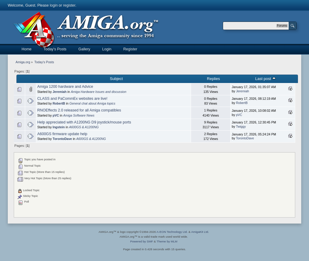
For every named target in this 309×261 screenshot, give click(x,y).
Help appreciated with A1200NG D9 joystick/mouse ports (84, 122)
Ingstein (59, 127)
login (53, 5)
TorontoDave (62, 139)
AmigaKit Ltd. (200, 231)
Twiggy (241, 126)
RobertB (59, 103)
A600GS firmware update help (62, 134)
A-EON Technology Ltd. (172, 231)
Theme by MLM (167, 241)
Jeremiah (60, 91)
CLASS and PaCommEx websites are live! (72, 98)
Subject (116, 78)
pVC (56, 115)
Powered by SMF (141, 241)
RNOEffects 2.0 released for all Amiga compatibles (79, 110)
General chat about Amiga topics (92, 103)
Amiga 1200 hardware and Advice (65, 87)
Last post (265, 78)
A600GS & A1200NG (84, 127)
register (69, 5)
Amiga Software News (78, 115)
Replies (213, 78)
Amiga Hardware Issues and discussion (98, 91)
